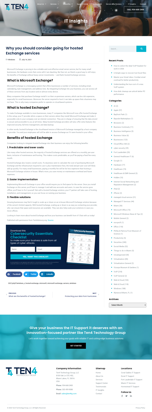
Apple (116, 110)
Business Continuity (122, 127)
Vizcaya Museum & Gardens (125, 267)
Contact (143, 4)
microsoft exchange (55, 283)
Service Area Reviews (115, 4)
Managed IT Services (122, 201)
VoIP (116, 272)
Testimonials (97, 4)
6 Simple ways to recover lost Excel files (130, 73)
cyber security (119, 148)
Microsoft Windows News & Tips (127, 214)
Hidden (116, 177)
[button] (14, 274)
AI (114, 106)
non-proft (117, 222)
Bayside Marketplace (122, 119)
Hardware (117, 165)
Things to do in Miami (122, 251)
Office (116, 227)
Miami (116, 206)
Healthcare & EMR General (124, 173)
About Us (41, 4)
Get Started (76, 346)
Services (54, 4)
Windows (11, 60)
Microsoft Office (120, 210)
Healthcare (118, 169)
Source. (51, 220)
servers (66, 283)
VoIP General (119, 276)
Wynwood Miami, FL (122, 293)
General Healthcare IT (122, 156)
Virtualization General (122, 263)
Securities (118, 242)
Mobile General (120, 218)
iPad (115, 189)
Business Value (120, 135)
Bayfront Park (119, 114)
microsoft (43, 283)
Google (116, 161)
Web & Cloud (119, 280)
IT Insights (132, 4)
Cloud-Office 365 (120, 144)
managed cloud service (123, 197)
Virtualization (119, 259)
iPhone (116, 193)
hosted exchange (32, 283)
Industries (68, 4)
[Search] (141, 49)
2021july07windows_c (16, 283)
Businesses (118, 140)
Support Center (82, 4)
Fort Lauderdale (120, 152)
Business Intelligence (122, 131)
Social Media (119, 246)
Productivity (118, 238)
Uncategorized (119, 255)
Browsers (117, 123)
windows (73, 283)
